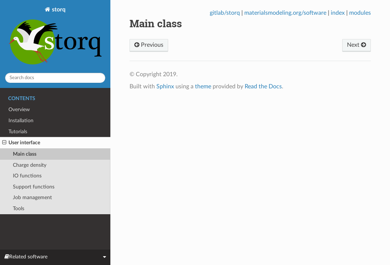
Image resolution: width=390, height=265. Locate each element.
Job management (32, 197)
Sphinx (165, 86)
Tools (18, 208)
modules (360, 13)
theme (203, 86)
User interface (21, 142)
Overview (19, 109)
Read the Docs (263, 86)
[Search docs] (55, 78)
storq (55, 36)
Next (356, 45)
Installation (20, 120)
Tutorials (17, 131)
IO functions (27, 176)
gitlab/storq (225, 13)
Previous (148, 45)
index (338, 13)
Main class (24, 154)
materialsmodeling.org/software (285, 13)
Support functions (33, 187)
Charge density (29, 165)
